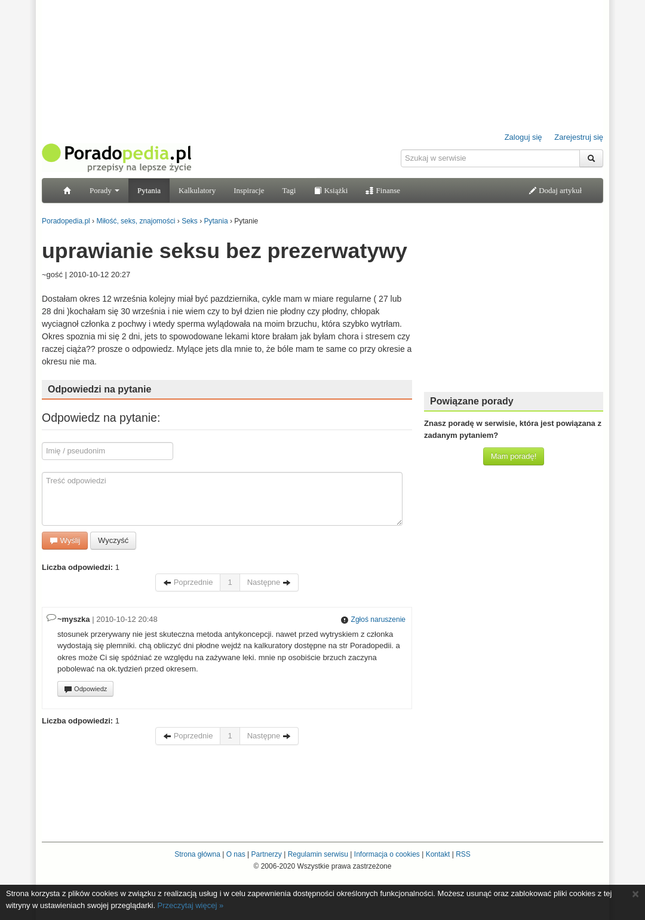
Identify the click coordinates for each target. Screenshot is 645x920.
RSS (463, 854)
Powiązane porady (472, 401)
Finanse (383, 190)
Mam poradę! (514, 456)
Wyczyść (113, 540)
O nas (235, 854)
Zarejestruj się (578, 137)
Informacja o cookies (387, 854)
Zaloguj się (523, 137)
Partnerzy (266, 854)
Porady (104, 190)
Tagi (289, 190)
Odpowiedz (85, 689)
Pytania (149, 190)
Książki (331, 190)
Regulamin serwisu (318, 854)
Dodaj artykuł (555, 190)
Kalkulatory (197, 190)
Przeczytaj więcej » (191, 905)
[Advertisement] (513, 307)
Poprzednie (188, 582)
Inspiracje (249, 190)
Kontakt (438, 854)
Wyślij (65, 540)
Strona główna (197, 854)
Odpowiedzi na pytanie (99, 389)
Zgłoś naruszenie (373, 619)
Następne (269, 582)
